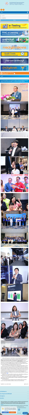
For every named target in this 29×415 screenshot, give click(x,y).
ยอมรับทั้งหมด (12, 412)
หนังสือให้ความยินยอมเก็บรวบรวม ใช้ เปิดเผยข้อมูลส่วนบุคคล (9, 402)
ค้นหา (14, 20)
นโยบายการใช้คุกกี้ (10, 401)
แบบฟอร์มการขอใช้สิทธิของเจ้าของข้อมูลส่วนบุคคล (21, 401)
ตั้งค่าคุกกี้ (5, 412)
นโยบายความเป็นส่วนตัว (4, 401)
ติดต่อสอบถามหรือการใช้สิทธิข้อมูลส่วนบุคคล (18, 403)
